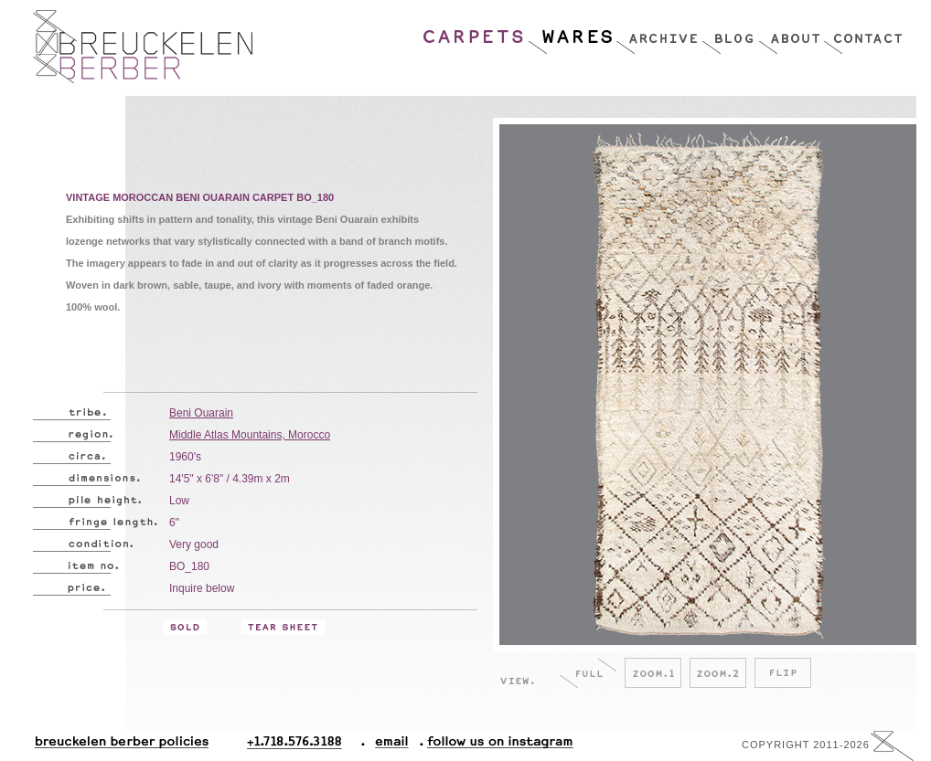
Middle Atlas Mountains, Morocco (249, 434)
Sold (185, 627)
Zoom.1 (653, 673)
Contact (863, 32)
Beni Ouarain (201, 413)
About (790, 32)
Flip (782, 673)
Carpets (475, 32)
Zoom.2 (718, 673)
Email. (388, 746)
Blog (729, 32)
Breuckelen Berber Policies (121, 746)
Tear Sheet (283, 627)
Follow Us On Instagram (493, 746)
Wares (571, 32)
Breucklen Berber (142, 46)
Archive (658, 32)
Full (588, 673)
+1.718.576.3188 (306, 746)
